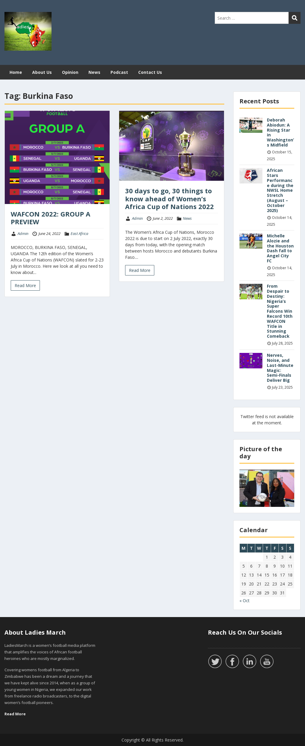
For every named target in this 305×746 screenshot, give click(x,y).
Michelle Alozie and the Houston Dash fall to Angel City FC (280, 248)
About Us (42, 72)
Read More (25, 285)
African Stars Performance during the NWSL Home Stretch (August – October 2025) (280, 190)
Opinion (70, 72)
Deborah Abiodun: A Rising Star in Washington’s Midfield (280, 132)
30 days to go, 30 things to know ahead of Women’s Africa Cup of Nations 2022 (169, 198)
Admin (23, 233)
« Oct (244, 600)
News (94, 72)
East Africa (79, 233)
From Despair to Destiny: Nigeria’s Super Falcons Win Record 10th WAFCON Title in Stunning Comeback (279, 311)
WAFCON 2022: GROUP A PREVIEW (50, 217)
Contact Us (150, 72)
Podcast (119, 72)
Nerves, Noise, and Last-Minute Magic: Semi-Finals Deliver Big (280, 367)
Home (16, 72)
